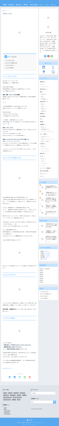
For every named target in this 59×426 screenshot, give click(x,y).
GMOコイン (49, 258)
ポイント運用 (44, 134)
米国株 (42, 122)
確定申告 (44, 94)
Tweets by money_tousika (36, 408)
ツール (43, 166)
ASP (43, 162)
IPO (42, 119)
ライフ (47, 4)
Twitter (18, 422)
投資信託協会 (7, 412)
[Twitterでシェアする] (9, 377)
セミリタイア (45, 87)
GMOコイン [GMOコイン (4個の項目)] (6, 395)
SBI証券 (45, 260)
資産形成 (5, 4)
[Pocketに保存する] (30, 377)
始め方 (43, 107)
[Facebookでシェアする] (15, 377)
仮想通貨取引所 (45, 130)
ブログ (42, 157)
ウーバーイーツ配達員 (46, 169)
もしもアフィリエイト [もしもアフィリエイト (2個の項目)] (17, 397)
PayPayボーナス (45, 137)
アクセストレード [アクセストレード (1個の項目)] (7, 399)
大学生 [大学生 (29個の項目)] (14, 399)
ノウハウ (44, 164)
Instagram (23, 422)
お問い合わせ (29, 422)
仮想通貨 (43, 125)
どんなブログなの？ (9, 65)
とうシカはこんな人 (9, 60)
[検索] (54, 402)
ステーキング (45, 152)
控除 (43, 97)
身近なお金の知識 (33, 4)
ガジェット (41, 4)
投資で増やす (19, 4)
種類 (43, 104)
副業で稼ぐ (25, 4)
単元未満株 (43, 116)
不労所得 (43, 144)
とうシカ (29, 2)
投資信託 (43, 114)
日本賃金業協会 (7, 413)
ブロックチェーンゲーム (47, 132)
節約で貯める (11, 4)
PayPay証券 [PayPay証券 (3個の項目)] (12, 395)
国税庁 (5, 409)
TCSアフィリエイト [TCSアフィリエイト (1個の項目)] (7, 397)
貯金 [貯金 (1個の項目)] (18, 399)
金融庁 (5, 407)
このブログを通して (9, 67)
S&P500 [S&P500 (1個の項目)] (19, 395)
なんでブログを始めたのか (11, 62)
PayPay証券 (48, 254)
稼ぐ (43, 84)
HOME (29, 420)
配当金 (43, 147)
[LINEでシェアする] (25, 377)
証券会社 (44, 109)
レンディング (45, 149)
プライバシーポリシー (37, 422)
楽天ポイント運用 (46, 142)
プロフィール (53, 4)
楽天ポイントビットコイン (47, 139)
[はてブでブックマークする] (20, 377)
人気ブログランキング (7, 368)
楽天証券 (47, 252)
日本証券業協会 (7, 410)
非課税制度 (44, 99)
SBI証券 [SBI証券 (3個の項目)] (24, 395)
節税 (42, 92)
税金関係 (44, 111)
